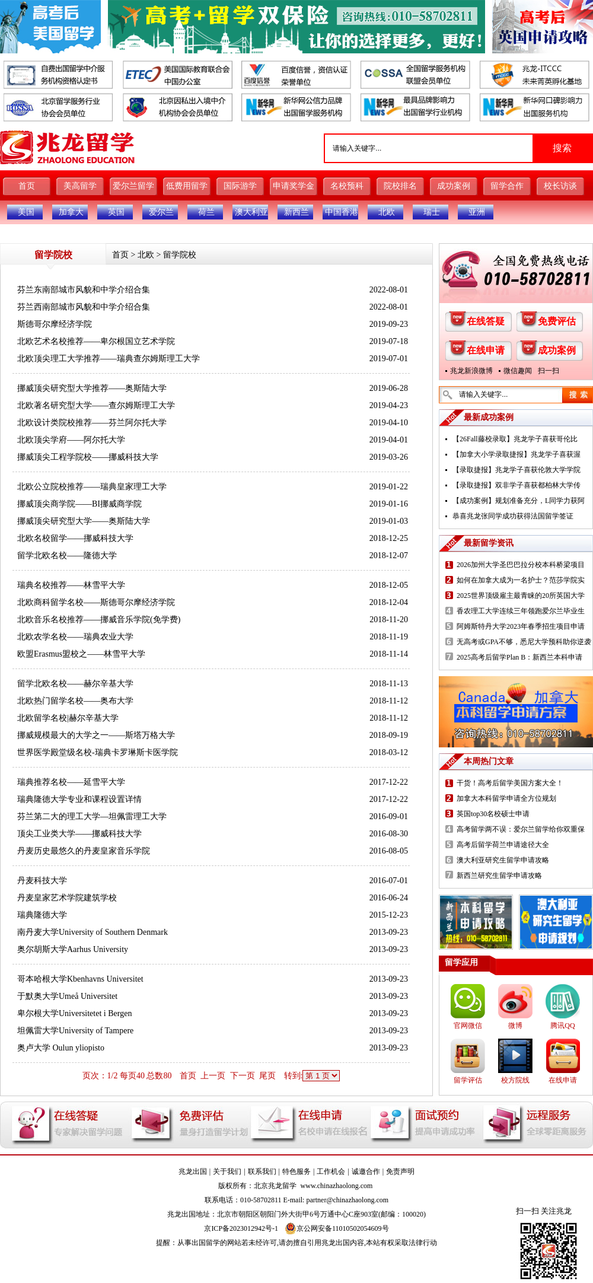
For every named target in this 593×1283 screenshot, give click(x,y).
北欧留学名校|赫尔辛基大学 (68, 718)
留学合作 (507, 186)
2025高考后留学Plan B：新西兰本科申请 (519, 657)
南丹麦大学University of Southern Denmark (92, 932)
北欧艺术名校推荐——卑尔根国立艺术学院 (96, 341)
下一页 (242, 1075)
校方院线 (515, 1080)
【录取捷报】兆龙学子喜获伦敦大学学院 (516, 470)
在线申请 (486, 350)
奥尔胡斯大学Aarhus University (72, 949)
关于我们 (227, 1171)
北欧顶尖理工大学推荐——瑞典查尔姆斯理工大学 (108, 358)
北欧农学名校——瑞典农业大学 (75, 636)
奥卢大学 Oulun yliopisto (60, 1047)
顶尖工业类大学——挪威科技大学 (79, 833)
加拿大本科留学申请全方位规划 (506, 798)
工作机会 (331, 1171)
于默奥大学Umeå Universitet (67, 996)
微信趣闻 (517, 371)
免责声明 (400, 1171)
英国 (116, 212)
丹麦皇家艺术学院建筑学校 (67, 897)
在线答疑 (486, 321)
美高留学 (80, 186)
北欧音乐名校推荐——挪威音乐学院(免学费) (98, 619)
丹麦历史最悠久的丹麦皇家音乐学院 (83, 850)
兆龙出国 (192, 1171)
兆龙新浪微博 (471, 371)
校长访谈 (560, 186)
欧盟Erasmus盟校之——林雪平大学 (81, 654)
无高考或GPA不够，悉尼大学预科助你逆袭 (524, 642)
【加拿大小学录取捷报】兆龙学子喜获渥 (516, 454)
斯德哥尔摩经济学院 (54, 324)
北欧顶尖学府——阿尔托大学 (71, 439)
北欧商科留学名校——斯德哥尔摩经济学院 (96, 602)
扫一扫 (548, 371)
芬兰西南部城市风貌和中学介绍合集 (83, 307)
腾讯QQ (562, 1025)
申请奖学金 (293, 186)
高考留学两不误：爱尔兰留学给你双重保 (521, 829)
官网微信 (468, 1025)
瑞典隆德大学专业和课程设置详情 (79, 799)
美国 (26, 212)
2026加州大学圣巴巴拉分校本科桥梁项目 (521, 565)
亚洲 (476, 212)
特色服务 (296, 1171)
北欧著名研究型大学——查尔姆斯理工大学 (96, 405)
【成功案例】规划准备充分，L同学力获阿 (518, 500)
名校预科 (347, 186)
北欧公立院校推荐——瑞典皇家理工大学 (92, 486)
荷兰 (206, 212)
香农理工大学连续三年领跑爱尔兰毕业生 (521, 611)
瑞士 (431, 212)
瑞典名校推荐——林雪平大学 (71, 585)
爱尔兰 (161, 212)
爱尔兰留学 (133, 186)
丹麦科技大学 (42, 880)
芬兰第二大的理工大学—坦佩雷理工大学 (92, 816)
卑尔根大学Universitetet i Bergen (74, 1013)
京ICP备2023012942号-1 (241, 1228)
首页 (26, 186)
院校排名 (400, 186)
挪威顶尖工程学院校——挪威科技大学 (87, 457)
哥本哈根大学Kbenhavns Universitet (80, 979)
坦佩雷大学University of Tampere (75, 1030)
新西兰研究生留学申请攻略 (499, 875)
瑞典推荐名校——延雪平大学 (71, 782)
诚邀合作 (366, 1171)
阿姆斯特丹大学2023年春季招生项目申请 (521, 626)
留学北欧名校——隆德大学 (67, 555)
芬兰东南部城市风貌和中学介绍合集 (83, 289)
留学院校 (179, 254)
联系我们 (262, 1171)
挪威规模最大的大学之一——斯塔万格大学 (96, 735)
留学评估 (468, 1080)
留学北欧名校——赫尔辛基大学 (75, 683)
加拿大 (71, 212)
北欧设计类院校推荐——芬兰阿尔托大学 (92, 422)
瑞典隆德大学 (42, 914)
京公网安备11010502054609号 (337, 1228)
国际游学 (240, 186)
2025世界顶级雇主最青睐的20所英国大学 (521, 595)
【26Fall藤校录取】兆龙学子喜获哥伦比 (515, 439)
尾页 (267, 1075)
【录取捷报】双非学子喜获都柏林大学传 (516, 485)
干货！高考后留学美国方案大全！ (510, 783)
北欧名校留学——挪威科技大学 (75, 538)
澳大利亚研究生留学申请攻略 (503, 860)
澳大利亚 (251, 212)
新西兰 (296, 212)
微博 (515, 1025)
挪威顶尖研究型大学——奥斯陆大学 (83, 521)
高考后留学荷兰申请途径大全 (503, 845)
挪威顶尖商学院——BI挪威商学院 (79, 503)
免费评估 (557, 321)
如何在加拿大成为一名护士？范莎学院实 (521, 580)
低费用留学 (187, 186)
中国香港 (341, 212)
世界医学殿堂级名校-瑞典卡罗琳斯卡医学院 (97, 752)
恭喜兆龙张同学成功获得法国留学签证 (512, 516)
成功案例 (453, 186)
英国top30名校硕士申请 (493, 814)
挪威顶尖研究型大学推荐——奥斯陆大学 (92, 388)
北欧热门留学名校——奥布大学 (75, 700)
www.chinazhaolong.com (337, 1186)
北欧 (386, 212)
